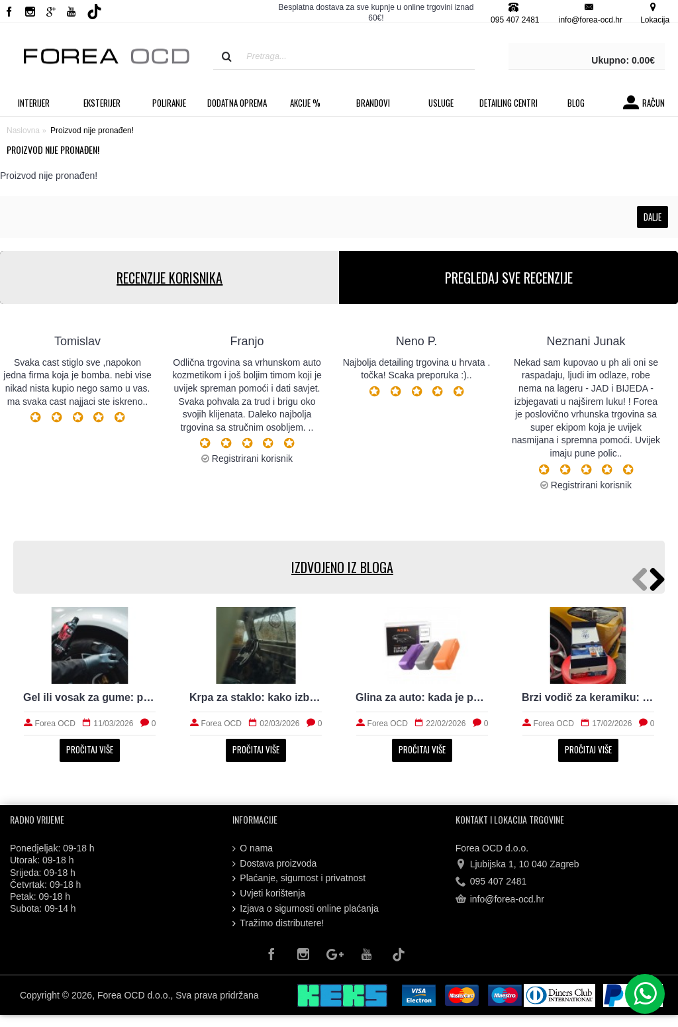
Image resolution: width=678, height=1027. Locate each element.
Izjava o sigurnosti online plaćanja (305, 908)
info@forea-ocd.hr (500, 899)
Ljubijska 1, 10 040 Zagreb (517, 865)
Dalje (652, 216)
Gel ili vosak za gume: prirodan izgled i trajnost (89, 697)
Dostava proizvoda (274, 863)
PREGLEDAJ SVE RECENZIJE (509, 278)
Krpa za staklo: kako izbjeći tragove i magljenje (255, 697)
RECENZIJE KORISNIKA (169, 278)
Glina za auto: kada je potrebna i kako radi (422, 697)
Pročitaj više (89, 749)
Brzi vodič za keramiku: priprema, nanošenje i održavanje (588, 697)
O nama (252, 848)
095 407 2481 (491, 882)
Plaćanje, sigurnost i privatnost (298, 878)
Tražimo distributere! (278, 923)
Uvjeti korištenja (268, 893)
